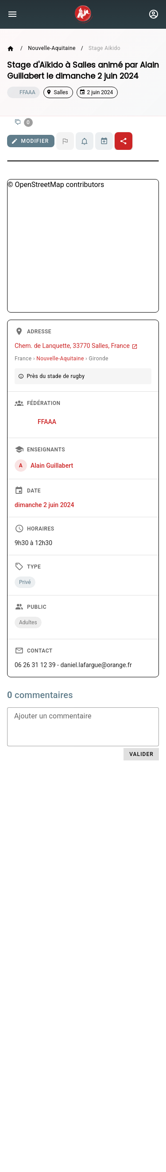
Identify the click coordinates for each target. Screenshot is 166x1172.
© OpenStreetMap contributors (56, 184)
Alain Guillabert (52, 465)
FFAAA (47, 421)
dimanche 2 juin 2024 (44, 504)
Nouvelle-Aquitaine (51, 48)
